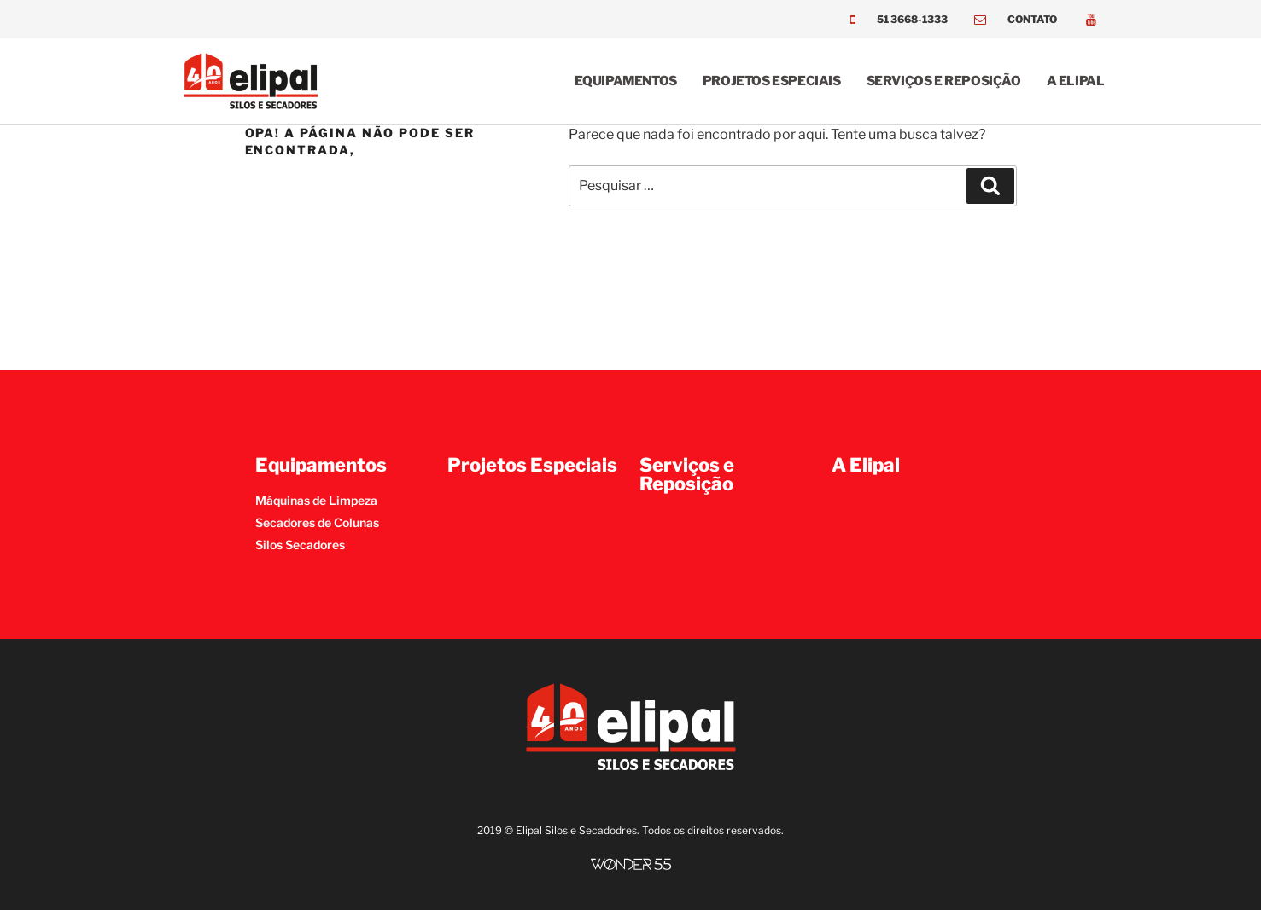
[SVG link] (631, 864)
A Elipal (1076, 81)
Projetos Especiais (772, 81)
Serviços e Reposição (944, 81)
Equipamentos (626, 81)
